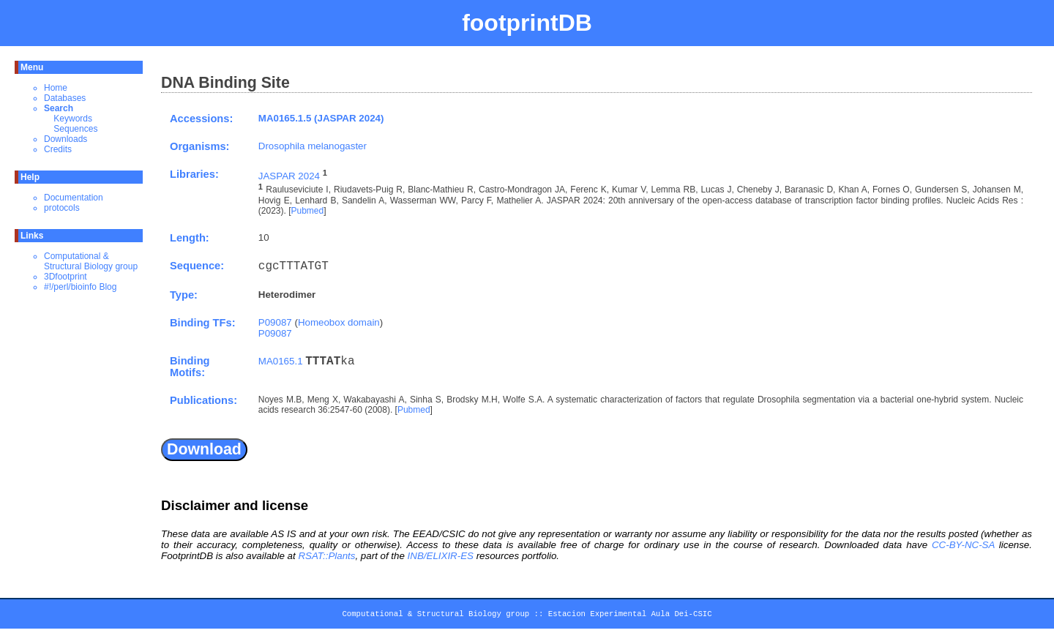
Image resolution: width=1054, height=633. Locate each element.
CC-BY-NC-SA (963, 544)
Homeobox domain (339, 322)
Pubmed (307, 211)
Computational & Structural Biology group (91, 261)
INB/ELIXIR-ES (441, 555)
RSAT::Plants (326, 555)
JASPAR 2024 (289, 176)
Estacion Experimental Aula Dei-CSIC (630, 616)
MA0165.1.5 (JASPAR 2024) (321, 118)
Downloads (65, 139)
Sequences (75, 129)
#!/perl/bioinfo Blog (80, 287)
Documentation (73, 197)
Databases (65, 98)
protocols (62, 208)
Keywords (72, 118)
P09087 (275, 322)
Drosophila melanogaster (312, 146)
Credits (58, 149)
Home (55, 88)
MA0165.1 (280, 361)
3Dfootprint (65, 276)
